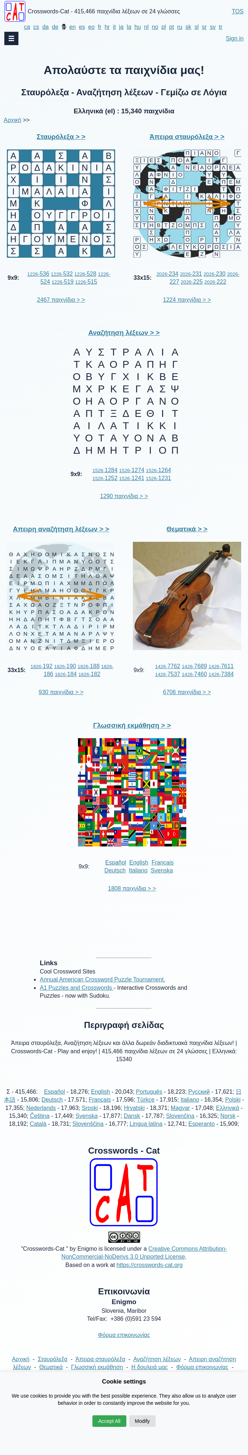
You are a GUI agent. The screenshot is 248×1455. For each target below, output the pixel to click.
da (45, 27)
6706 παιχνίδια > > (187, 692)
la (129, 27)
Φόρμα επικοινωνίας (124, 1335)
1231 (158, 478)
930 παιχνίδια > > (61, 692)
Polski (233, 1100)
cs (36, 27)
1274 (131, 470)
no (155, 27)
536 (38, 274)
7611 (221, 666)
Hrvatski (134, 1108)
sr (204, 27)
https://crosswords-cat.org (150, 1265)
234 (167, 274)
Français (163, 862)
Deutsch (115, 870)
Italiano (138, 870)
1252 (105, 478)
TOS (238, 11)
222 (215, 282)
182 (89, 674)
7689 (194, 666)
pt (171, 27)
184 (66, 674)
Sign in (235, 38)
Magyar (180, 1108)
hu (137, 27)
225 (192, 282)
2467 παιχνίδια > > (61, 300)
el (64, 27)
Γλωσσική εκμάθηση (97, 1367)
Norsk (227, 1116)
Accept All (109, 1421)
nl (146, 27)
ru (179, 27)
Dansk (132, 1116)
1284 (105, 470)
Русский (199, 1092)
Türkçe (146, 1100)
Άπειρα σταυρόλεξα (100, 1359)
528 (85, 274)
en (72, 27)
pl (163, 27)
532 (62, 274)
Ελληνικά (227, 1108)
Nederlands (41, 1108)
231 (191, 274)
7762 (167, 666)
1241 (131, 478)
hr (107, 27)
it (114, 27)
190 (65, 666)
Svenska (162, 870)
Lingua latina (146, 1124)
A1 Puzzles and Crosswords (77, 988)
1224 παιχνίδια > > (187, 300)
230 (215, 274)
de (55, 27)
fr (99, 27)
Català (38, 1124)
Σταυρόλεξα (53, 1359)
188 (89, 666)
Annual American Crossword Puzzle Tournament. (102, 979)
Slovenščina (88, 1124)
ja (121, 27)
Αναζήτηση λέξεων (157, 1359)
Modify (142, 1421)
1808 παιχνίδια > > (132, 888)
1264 (158, 470)
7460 (194, 674)
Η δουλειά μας (149, 1367)
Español (115, 862)
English (138, 862)
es (82, 27)
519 (63, 282)
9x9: (13, 278)
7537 (167, 674)
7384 (221, 674)
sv (213, 27)
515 (86, 282)
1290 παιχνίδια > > (124, 496)
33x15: (143, 278)
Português (149, 1092)
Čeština (39, 1116)
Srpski (90, 1108)
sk (188, 27)
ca (27, 27)
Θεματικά (51, 1367)
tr (220, 27)
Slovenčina (180, 1116)
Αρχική (12, 120)
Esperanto (201, 1124)
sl (197, 27)
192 (41, 666)
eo (91, 27)
